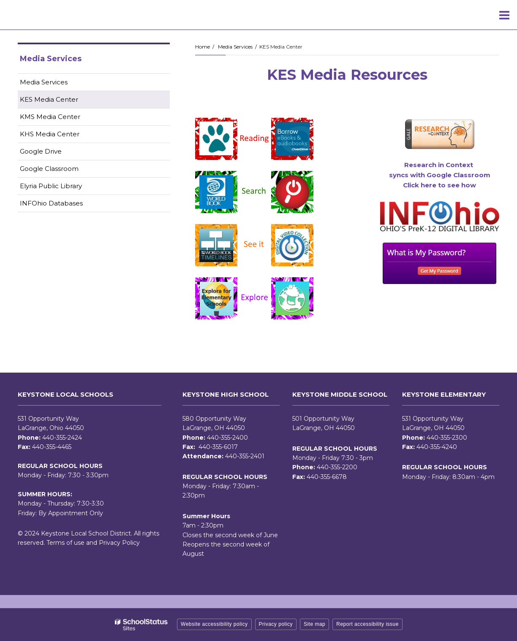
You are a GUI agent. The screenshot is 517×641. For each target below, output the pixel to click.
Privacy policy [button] (276, 624)
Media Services (235, 46)
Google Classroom (62, 170)
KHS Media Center (49, 134)
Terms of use (65, 542)
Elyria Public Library (64, 188)
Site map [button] (314, 624)
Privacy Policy (119, 542)
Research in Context (439, 165)
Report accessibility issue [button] (367, 624)
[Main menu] (504, 15)
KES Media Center (49, 99)
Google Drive (54, 153)
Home (202, 46)
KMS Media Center (50, 117)
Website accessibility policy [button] (214, 624)
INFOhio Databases (64, 205)
